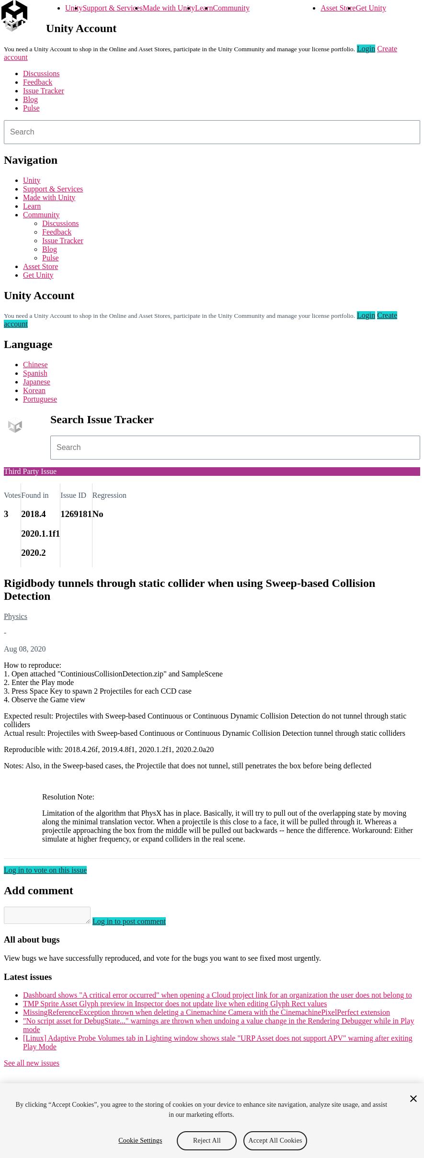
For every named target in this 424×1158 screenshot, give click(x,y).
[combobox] (212, 132)
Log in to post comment (138, 924)
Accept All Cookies (275, 1140)
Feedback (37, 82)
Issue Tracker (43, 91)
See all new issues (31, 1066)
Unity (73, 8)
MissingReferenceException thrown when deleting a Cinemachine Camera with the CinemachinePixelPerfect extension (206, 1015)
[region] (212, 1120)
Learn (204, 8)
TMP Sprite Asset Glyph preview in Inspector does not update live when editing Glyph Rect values (175, 1006)
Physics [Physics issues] (15, 616)
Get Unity (370, 8)
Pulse (31, 108)
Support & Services (112, 8)
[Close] (413, 1098)
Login (366, 49)
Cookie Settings (140, 1140)
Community (231, 8)
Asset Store (338, 8)
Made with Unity (169, 8)
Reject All (207, 1140)
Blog (30, 99)
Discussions (41, 73)
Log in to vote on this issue (45, 870)
